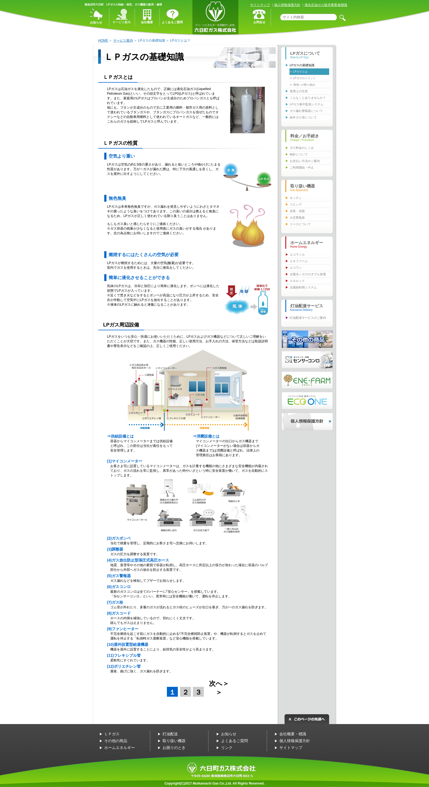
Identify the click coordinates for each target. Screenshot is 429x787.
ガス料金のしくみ (302, 147)
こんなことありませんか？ (308, 97)
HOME (103, 40)
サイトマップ (260, 5)
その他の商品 (115, 741)
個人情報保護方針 (287, 5)
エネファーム (299, 261)
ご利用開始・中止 (302, 167)
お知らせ (228, 734)
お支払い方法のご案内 (305, 161)
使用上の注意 (299, 91)
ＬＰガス (112, 734)
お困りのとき (174, 747)
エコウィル (297, 254)
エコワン (296, 267)
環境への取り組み (304, 84)
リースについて (300, 224)
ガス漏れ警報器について (306, 110)
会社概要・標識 (292, 734)
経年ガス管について (303, 117)
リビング (296, 204)
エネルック (297, 280)
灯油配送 (170, 734)
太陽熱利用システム (303, 287)
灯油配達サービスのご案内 (308, 317)
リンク (227, 747)
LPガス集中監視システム (306, 104)
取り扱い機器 (174, 741)
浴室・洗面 (297, 211)
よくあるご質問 (234, 741)
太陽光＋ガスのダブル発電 (308, 274)
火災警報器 (297, 217)
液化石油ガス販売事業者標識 (326, 5)
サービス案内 (123, 40)
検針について (299, 154)
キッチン (296, 197)
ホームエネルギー (119, 747)
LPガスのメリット (304, 78)
